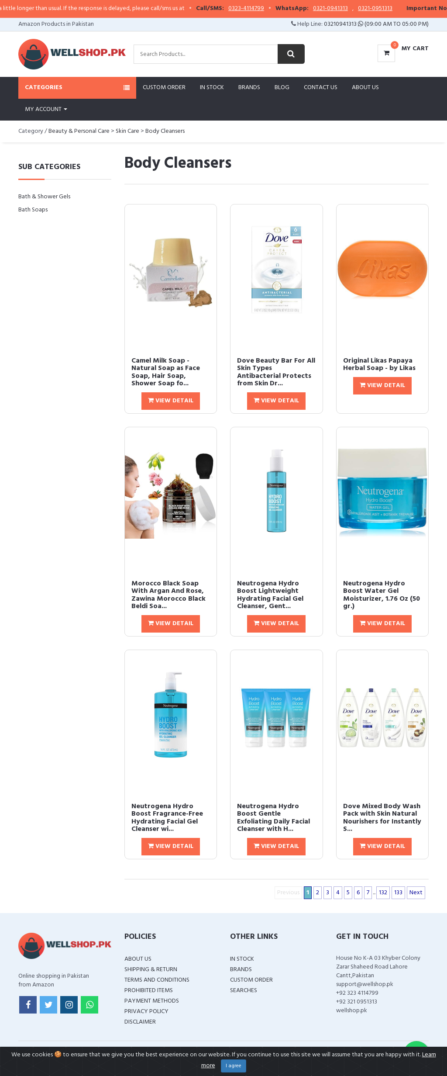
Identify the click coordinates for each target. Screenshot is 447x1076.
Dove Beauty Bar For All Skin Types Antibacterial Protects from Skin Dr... (276, 372)
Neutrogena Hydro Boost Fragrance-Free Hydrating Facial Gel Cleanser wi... (167, 818)
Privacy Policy (146, 1012)
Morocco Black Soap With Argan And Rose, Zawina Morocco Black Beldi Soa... (168, 595)
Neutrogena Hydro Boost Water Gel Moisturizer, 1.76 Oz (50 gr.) (381, 595)
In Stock (212, 88)
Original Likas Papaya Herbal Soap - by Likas (379, 364)
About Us (365, 88)
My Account (46, 109)
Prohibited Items (148, 991)
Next (416, 893)
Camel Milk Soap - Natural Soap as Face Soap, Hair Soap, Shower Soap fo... (165, 372)
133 (398, 893)
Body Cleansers (165, 131)
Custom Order (164, 88)
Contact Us (320, 88)
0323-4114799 (261, 8)
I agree (233, 1066)
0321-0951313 (389, 8)
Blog (282, 88)
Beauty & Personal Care (79, 131)
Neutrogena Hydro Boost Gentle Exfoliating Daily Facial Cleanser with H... (273, 818)
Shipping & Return (150, 970)
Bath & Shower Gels (44, 197)
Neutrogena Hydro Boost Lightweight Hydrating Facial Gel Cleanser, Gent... (270, 595)
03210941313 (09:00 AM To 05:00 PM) (376, 24)
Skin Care (127, 131)
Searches (243, 991)
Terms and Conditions (156, 980)
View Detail (170, 401)
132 (383, 893)
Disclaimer (140, 1022)
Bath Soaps (33, 210)
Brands (249, 88)
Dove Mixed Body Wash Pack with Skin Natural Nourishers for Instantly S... (382, 818)
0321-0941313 (344, 8)
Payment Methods (151, 1001)
